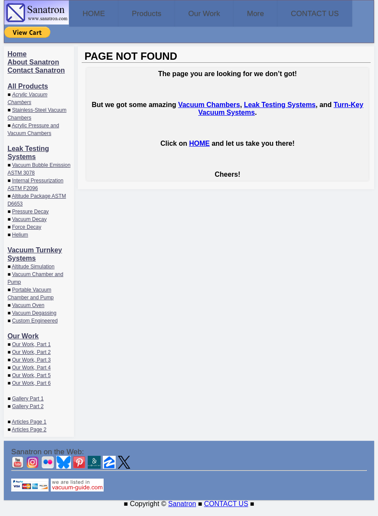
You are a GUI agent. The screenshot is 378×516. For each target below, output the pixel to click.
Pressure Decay (30, 219)
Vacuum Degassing (34, 321)
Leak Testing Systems (280, 112)
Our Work (234, 13)
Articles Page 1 (29, 430)
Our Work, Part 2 (31, 360)
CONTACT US (48, 38)
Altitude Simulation (33, 274)
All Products (27, 94)
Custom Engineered (35, 329)
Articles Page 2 (29, 437)
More (297, 13)
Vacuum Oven (28, 313)
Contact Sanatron (36, 78)
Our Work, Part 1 (31, 352)
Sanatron (182, 512)
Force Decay (26, 235)
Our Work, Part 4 (31, 375)
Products (164, 13)
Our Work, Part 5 (31, 383)
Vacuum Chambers (209, 112)
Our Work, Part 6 (31, 391)
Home (16, 61)
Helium (20, 243)
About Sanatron (33, 70)
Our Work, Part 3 (31, 368)
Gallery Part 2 (27, 414)
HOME (99, 13)
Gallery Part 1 (27, 406)
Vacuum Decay (29, 227)
